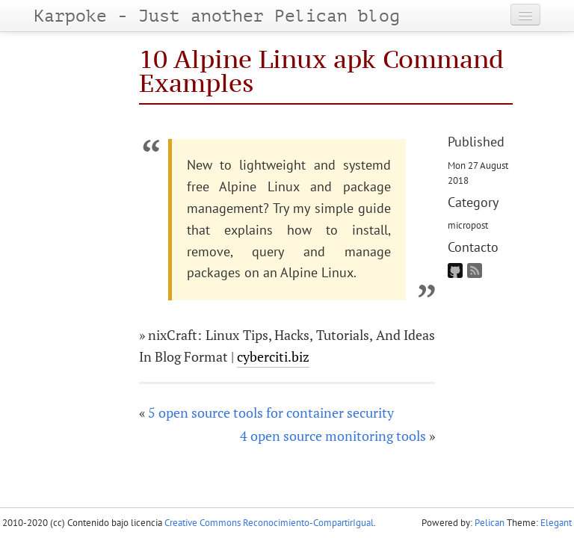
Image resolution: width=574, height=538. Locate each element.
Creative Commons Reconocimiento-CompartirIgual (269, 522)
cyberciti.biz (273, 356)
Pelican (489, 522)
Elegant (556, 522)
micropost (468, 225)
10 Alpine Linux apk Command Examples (321, 71)
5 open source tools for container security (271, 412)
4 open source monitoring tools (333, 436)
